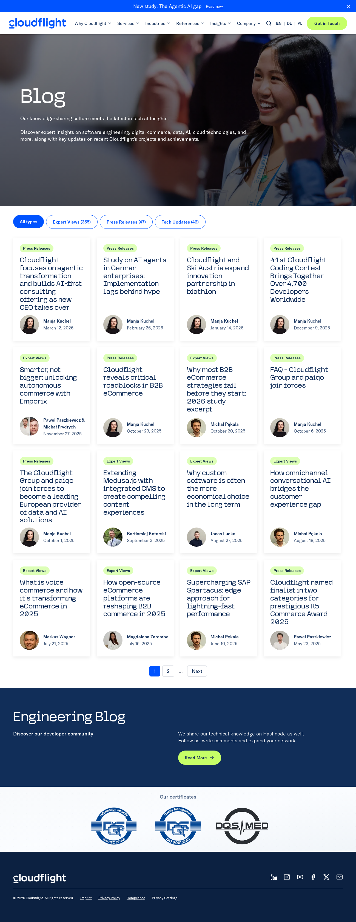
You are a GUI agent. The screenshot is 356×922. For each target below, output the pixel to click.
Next (197, 671)
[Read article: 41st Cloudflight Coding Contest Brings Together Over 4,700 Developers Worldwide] (302, 289)
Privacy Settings (164, 898)
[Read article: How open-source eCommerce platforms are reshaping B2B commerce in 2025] (135, 608)
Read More (200, 757)
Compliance (136, 898)
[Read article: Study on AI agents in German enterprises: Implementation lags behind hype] (135, 289)
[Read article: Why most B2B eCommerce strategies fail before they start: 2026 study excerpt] (218, 395)
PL (300, 23)
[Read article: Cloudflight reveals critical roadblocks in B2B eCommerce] (135, 395)
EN (278, 23)
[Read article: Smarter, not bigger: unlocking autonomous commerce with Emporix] (51, 395)
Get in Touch (327, 23)
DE (289, 23)
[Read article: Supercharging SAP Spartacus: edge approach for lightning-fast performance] (218, 608)
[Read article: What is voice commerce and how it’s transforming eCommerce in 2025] (51, 608)
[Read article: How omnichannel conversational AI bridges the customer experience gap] (302, 502)
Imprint (86, 898)
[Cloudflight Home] (37, 23)
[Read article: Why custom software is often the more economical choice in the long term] (218, 502)
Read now (214, 6)
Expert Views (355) (72, 222)
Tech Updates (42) (180, 222)
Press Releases (36, 248)
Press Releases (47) (126, 222)
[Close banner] (346, 6)
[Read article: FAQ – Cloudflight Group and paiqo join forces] (302, 395)
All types (28, 221)
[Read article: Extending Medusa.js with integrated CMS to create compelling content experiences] (135, 502)
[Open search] (269, 23)
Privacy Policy (109, 898)
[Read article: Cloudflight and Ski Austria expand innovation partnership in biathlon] (218, 289)
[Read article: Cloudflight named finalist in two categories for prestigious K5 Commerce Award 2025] (302, 608)
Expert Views (34, 358)
